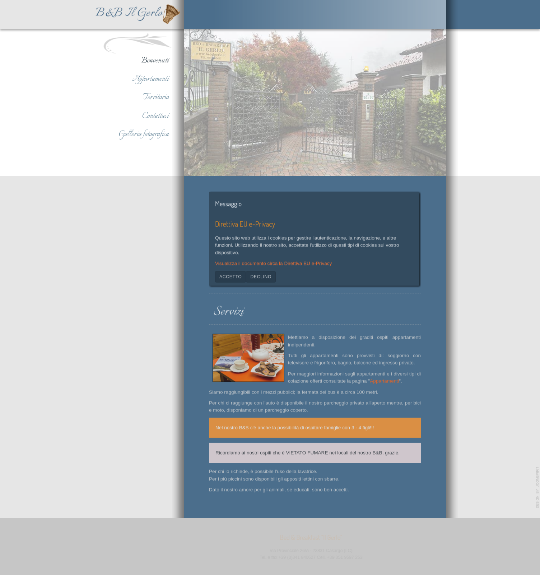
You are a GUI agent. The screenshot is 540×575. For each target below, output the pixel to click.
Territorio (156, 97)
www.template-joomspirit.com (537, 487)
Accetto (230, 275)
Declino (260, 275)
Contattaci (155, 116)
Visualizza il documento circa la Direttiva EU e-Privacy (273, 262)
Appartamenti (150, 79)
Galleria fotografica (144, 134)
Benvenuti (155, 61)
